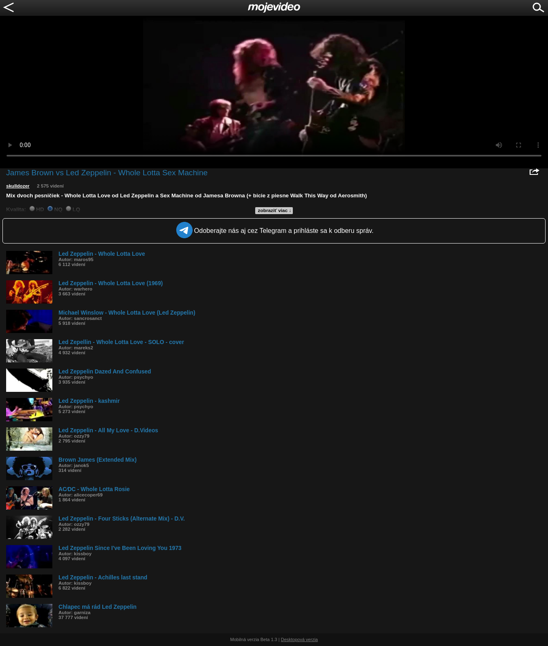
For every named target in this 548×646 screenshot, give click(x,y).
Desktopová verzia (299, 639)
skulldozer (17, 185)
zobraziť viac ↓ (275, 210)
